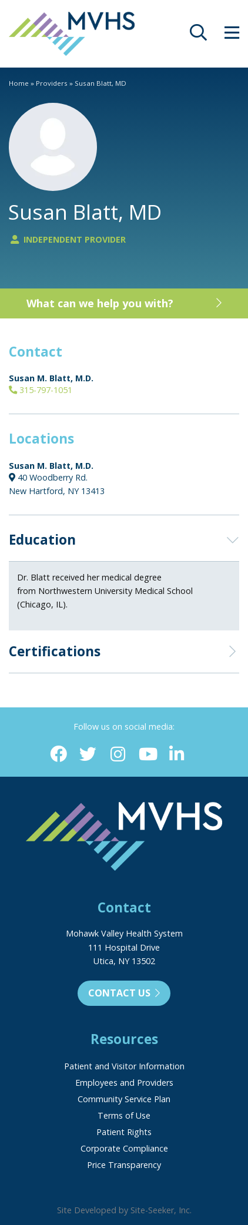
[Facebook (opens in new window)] (58, 754)
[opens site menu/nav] (231, 35)
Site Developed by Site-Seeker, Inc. (124, 1210)
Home (19, 83)
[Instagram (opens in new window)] (117, 754)
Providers (52, 83)
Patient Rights (124, 1131)
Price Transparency (124, 1164)
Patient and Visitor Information (124, 1066)
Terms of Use (124, 1115)
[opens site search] (198, 35)
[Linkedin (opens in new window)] (177, 754)
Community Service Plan (124, 1099)
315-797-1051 (40, 389)
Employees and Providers (124, 1082)
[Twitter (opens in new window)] (87, 754)
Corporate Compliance (124, 1148)
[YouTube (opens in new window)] (147, 754)
